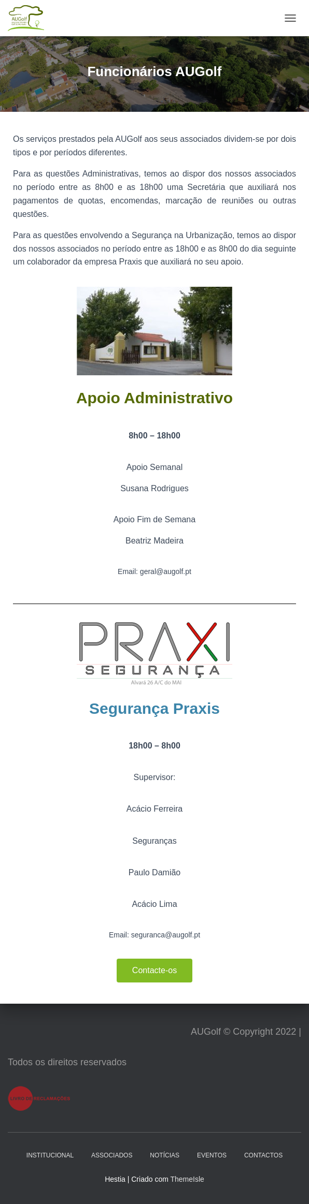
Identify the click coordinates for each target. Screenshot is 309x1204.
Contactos (263, 1155)
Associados (111, 1155)
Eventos (212, 1155)
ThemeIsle (187, 1179)
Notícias (164, 1155)
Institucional (50, 1155)
